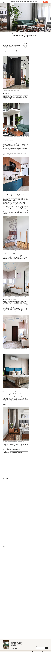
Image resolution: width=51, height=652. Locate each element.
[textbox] (16, 399)
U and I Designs (10, 44)
